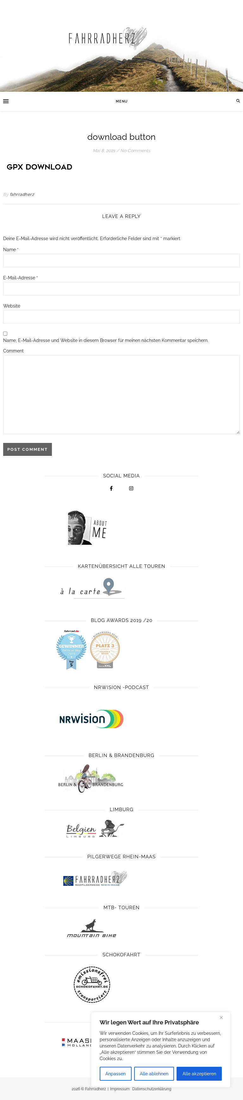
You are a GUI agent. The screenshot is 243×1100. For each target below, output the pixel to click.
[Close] (223, 1017)
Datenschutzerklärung (151, 1089)
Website (11, 305)
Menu (122, 101)
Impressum (120, 1089)
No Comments (135, 150)
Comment (13, 350)
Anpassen (115, 1073)
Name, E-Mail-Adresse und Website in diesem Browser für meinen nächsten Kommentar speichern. (106, 340)
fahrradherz (22, 194)
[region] (160, 1049)
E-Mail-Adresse (20, 277)
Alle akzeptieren (199, 1073)
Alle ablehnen (154, 1073)
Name (11, 249)
